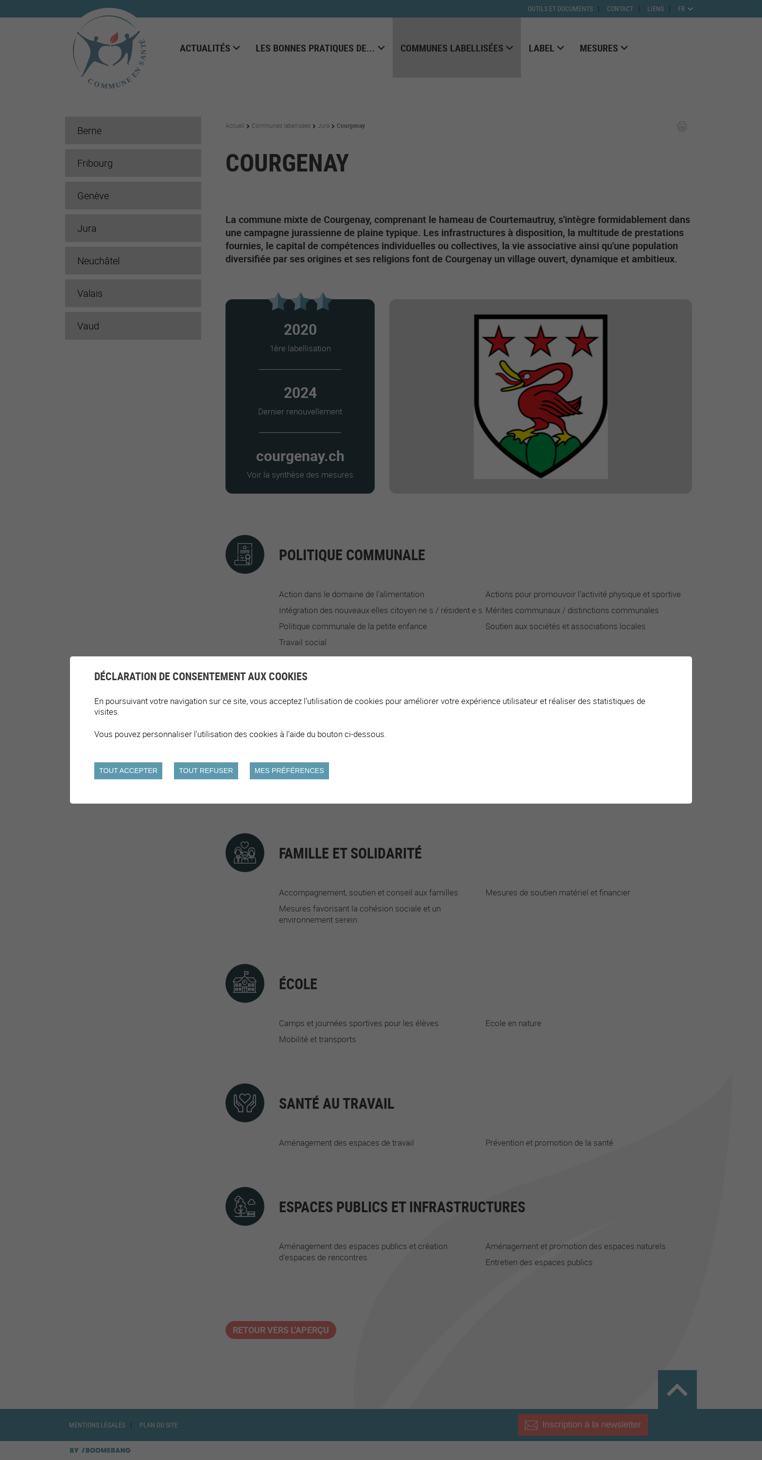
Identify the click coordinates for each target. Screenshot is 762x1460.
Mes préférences (289, 770)
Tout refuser (206, 770)
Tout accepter (128, 770)
